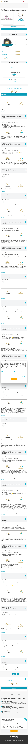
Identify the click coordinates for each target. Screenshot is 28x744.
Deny (24, 381)
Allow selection (22, 379)
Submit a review (14, 29)
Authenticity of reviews (14, 26)
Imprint (2, 369)
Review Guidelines (7, 740)
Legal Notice (21, 740)
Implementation (4, 54)
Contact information (17, 34)
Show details (23, 376)
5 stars (16, 38)
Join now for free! (14, 730)
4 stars (16, 39)
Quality (3, 50)
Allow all (14, 378)
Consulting (3, 56)
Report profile (23, 694)
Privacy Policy (6, 369)
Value (2, 51)
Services (3, 53)
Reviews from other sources (21, 20)
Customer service (4, 57)
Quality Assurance (12, 740)
